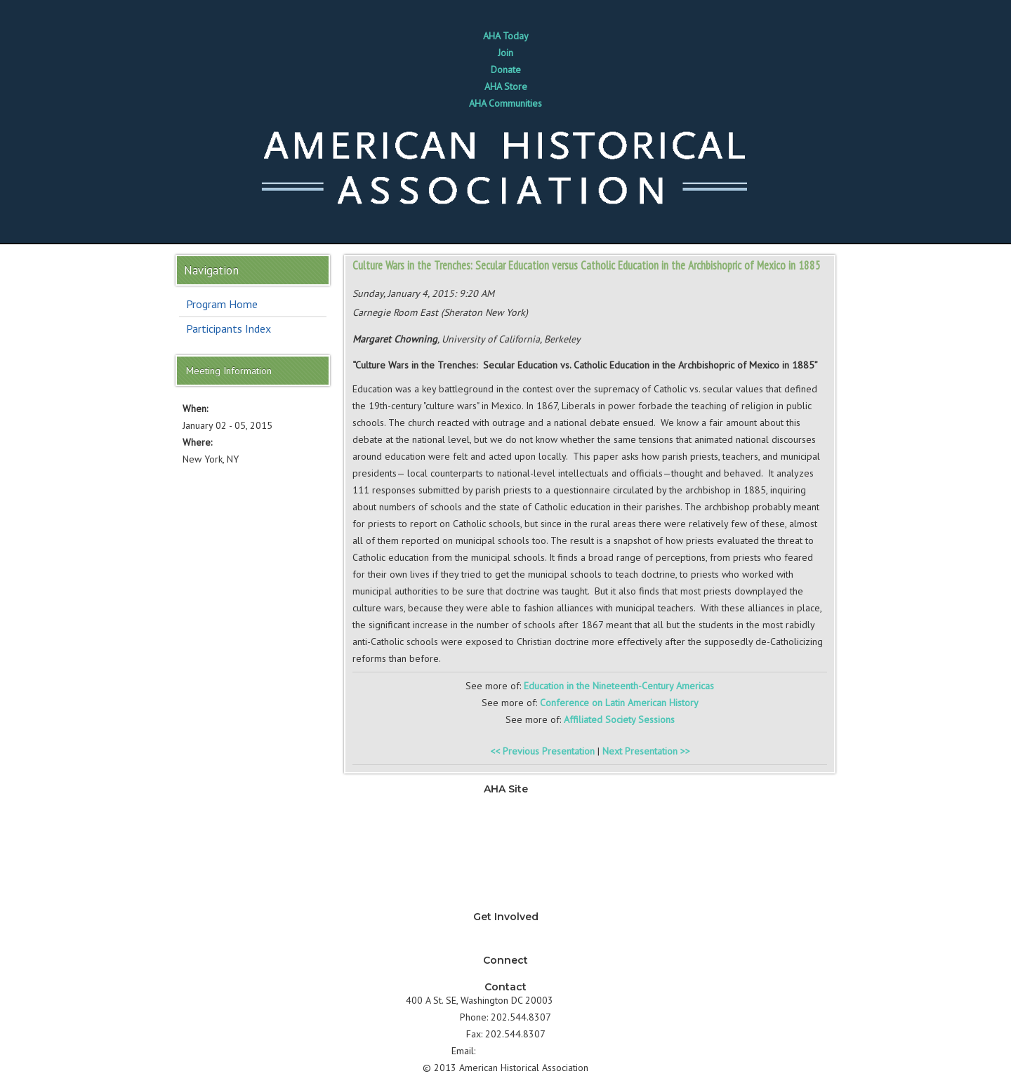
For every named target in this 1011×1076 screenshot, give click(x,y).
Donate (506, 69)
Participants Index (228, 328)
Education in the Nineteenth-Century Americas (619, 685)
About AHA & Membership (505, 903)
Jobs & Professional (505, 836)
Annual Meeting (505, 869)
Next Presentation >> (646, 751)
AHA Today (506, 35)
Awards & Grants (505, 886)
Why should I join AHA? (505, 930)
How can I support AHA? (506, 947)
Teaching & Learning (505, 819)
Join (505, 52)
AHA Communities (505, 103)
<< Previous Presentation (542, 751)
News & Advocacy (505, 802)
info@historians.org (519, 1050)
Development (505, 852)
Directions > (580, 1000)
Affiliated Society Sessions (619, 719)
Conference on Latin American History (619, 702)
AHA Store (505, 86)
